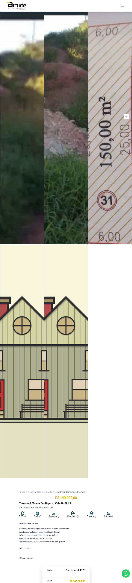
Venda (31, 492)
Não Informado (44, 492)
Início (22, 492)
